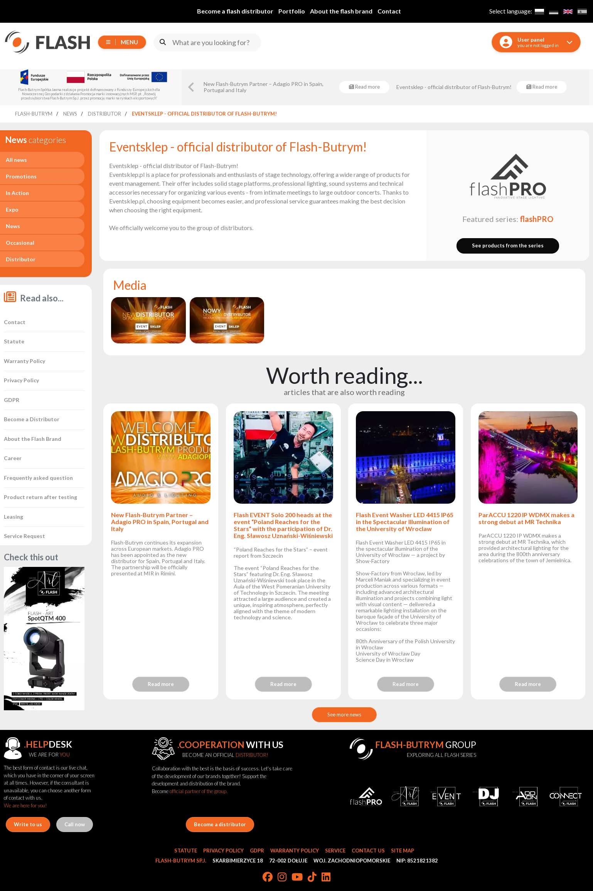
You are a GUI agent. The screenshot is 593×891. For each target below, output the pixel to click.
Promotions (21, 176)
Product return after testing (40, 497)
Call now (74, 824)
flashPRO (536, 219)
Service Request (24, 536)
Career (13, 458)
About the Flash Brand (32, 438)
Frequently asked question (38, 477)
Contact (389, 11)
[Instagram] (282, 877)
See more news (344, 714)
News (13, 226)
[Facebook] (268, 877)
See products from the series (508, 245)
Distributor (20, 259)
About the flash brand (341, 11)
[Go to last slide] (192, 87)
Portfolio (291, 11)
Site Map (402, 850)
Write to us (28, 824)
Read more (161, 684)
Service (335, 850)
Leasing (13, 516)
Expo (12, 209)
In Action (17, 193)
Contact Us (368, 850)
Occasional (20, 242)
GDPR (11, 400)
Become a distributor (220, 824)
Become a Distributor (31, 419)
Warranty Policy (24, 361)
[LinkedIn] (326, 877)
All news (16, 159)
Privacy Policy (21, 380)
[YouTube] (297, 877)
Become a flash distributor (235, 11)
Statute (14, 341)
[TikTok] (312, 877)
